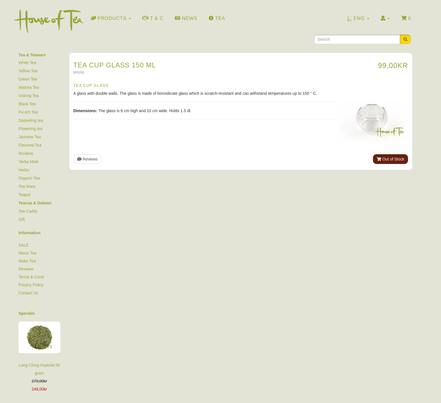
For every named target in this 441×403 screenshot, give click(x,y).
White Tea (27, 62)
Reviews (87, 159)
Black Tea (27, 104)
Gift (22, 219)
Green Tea (28, 79)
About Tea (27, 253)
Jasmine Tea (30, 137)
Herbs (24, 170)
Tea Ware (27, 186)
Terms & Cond (31, 277)
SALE (24, 245)
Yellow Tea (28, 71)
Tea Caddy (28, 211)
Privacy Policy (31, 285)
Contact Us (28, 293)
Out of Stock (390, 159)
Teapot (24, 194)
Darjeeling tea (31, 120)
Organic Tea (29, 178)
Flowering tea (30, 128)
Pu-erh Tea (28, 112)
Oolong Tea (29, 95)
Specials (27, 313)
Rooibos (26, 153)
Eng (358, 18)
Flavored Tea (30, 145)
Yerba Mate (29, 161)
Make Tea (27, 261)
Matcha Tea (29, 87)
